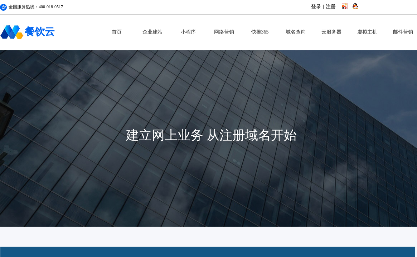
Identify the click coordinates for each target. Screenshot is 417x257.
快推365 (260, 32)
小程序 (188, 32)
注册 (331, 6)
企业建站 (152, 32)
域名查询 (296, 32)
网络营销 (224, 32)
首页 (117, 32)
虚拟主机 (367, 32)
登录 (316, 6)
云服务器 (331, 32)
